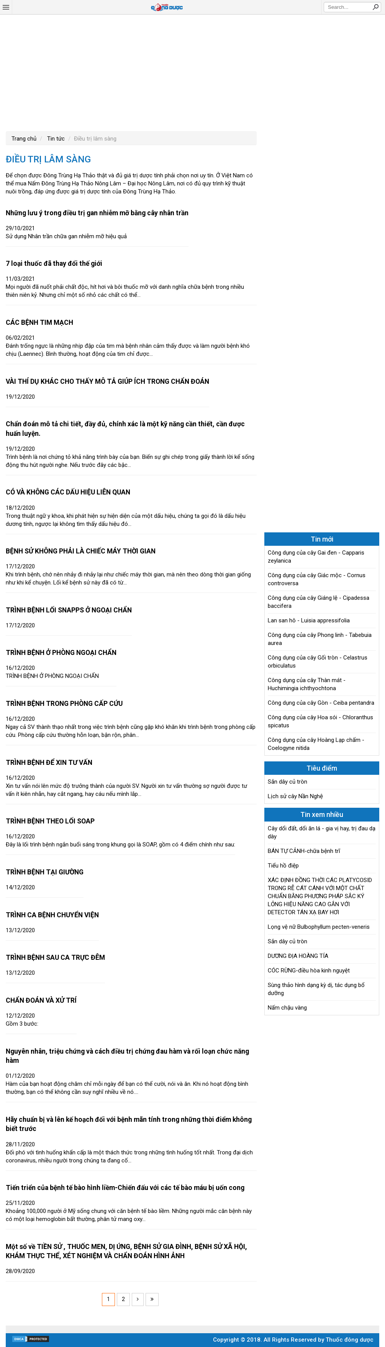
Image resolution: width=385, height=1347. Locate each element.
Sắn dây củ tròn (287, 781)
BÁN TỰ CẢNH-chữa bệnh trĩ (304, 851)
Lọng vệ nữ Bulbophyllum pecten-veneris (319, 926)
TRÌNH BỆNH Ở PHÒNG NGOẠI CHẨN (61, 652)
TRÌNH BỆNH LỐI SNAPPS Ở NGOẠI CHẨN (69, 610)
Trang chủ (23, 138)
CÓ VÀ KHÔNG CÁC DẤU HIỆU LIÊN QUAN (68, 492)
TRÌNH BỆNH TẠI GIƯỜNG (45, 872)
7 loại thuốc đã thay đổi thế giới (54, 263)
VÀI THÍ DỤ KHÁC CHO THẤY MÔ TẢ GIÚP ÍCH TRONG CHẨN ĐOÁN (107, 381)
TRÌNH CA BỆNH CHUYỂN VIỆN (52, 915)
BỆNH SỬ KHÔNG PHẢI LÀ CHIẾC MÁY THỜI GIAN (81, 551)
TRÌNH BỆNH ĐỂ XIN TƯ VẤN (49, 762)
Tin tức (55, 138)
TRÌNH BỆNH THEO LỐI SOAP (50, 821)
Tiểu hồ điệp (283, 865)
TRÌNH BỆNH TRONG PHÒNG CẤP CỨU (64, 703)
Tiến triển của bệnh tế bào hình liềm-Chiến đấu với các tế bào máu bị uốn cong (125, 1188)
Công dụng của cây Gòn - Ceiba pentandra (321, 702)
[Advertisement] (192, 72)
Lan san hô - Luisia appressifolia (309, 620)
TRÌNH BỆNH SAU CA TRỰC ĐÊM (55, 957)
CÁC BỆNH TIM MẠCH (39, 322)
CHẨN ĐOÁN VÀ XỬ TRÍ (41, 1000)
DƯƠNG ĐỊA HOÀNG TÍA (298, 956)
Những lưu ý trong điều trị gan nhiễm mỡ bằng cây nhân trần (97, 213)
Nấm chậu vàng (287, 1007)
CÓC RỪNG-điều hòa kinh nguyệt (309, 970)
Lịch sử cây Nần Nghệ (295, 796)
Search (375, 7)
